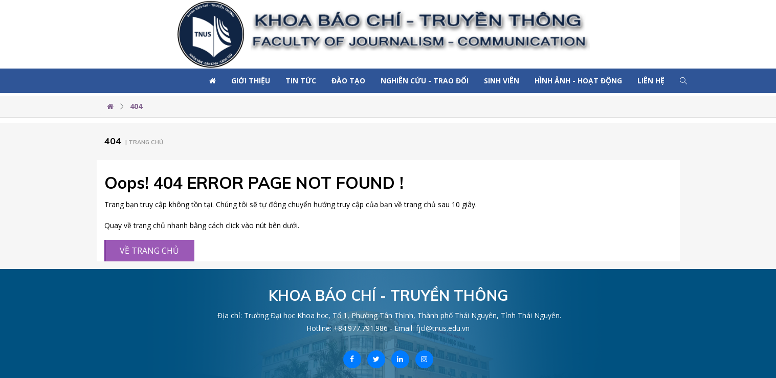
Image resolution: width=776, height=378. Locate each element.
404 (136, 106)
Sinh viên (501, 80)
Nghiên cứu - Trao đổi (425, 80)
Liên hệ (650, 80)
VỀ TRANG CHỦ (148, 250)
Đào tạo (348, 80)
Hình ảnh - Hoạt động (578, 80)
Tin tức (300, 80)
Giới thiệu (250, 80)
